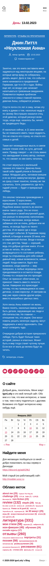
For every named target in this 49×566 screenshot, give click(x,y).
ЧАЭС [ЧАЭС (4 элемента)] (33, 508)
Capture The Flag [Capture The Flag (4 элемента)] (26, 493)
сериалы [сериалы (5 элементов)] (7, 550)
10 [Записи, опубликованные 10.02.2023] (30, 428)
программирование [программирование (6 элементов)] (28, 541)
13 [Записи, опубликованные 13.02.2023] (6, 432)
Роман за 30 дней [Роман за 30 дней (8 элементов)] (20, 508)
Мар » (42, 444)
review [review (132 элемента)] (12, 502)
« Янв (7, 444)
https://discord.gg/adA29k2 (16, 470)
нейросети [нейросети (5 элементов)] (38, 524)
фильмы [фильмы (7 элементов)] (29, 550)
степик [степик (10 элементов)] (18, 550)
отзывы (20, 357)
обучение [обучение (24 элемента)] (33, 527)
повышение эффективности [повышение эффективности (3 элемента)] (13, 538)
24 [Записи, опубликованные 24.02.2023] (30, 436)
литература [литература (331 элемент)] (18, 520)
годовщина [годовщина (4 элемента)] (19, 511)
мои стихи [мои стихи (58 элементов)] (12, 524)
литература (11, 357)
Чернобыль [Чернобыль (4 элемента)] (8, 511)
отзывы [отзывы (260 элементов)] (14, 534)
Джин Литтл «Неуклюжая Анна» (24, 45)
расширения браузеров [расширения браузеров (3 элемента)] (11, 547)
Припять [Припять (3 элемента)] (6, 508)
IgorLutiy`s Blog (22, 560)
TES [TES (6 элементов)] (38, 503)
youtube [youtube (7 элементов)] (29, 506)
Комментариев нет (26, 59)
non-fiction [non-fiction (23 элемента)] (20, 499)
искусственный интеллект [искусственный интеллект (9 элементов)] (24, 514)
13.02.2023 (35, 55)
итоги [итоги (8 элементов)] (41, 514)
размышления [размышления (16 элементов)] (23, 543)
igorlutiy (21, 55)
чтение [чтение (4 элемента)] (38, 550)
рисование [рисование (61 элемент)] (31, 546)
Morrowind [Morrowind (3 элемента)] (7, 499)
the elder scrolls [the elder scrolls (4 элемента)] (9, 506)
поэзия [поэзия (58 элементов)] (10, 540)
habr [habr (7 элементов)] (28, 496)
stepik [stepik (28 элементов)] (28, 502)
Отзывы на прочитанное (31, 36)
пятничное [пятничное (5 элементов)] (8, 544)
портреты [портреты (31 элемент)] (32, 537)
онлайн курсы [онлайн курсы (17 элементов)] (12, 530)
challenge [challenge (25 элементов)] (10, 496)
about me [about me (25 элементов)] (10, 493)
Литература (10, 36)
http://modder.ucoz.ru (13, 479)
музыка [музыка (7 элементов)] (27, 524)
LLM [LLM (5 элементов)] (35, 496)
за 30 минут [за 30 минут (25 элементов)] (34, 511)
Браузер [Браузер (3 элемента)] (39, 506)
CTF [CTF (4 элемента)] (21, 496)
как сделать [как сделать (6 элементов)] (8, 517)
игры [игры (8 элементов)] (6, 514)
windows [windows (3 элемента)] (20, 506)
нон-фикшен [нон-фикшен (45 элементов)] (13, 527)
